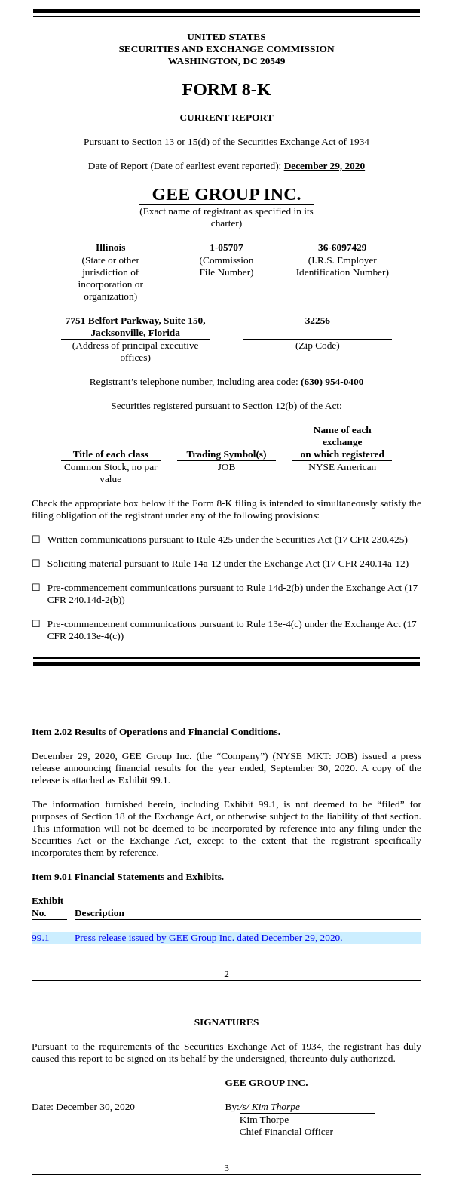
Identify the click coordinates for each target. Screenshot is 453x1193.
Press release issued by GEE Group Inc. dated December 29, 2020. (209, 937)
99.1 (40, 937)
